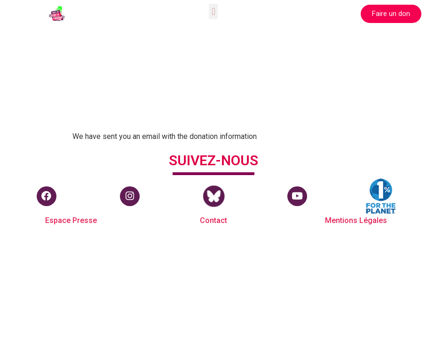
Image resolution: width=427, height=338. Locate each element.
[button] (213, 11)
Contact (213, 220)
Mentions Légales (356, 220)
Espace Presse (71, 220)
